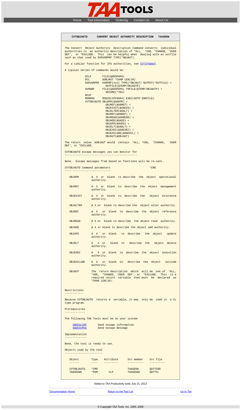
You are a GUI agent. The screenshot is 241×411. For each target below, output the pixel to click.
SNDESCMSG (80, 328)
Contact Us (141, 20)
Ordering (122, 20)
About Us (161, 20)
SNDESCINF (80, 325)
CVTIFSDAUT (148, 64)
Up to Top (186, 391)
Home (77, 20)
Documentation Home (62, 391)
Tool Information (98, 20)
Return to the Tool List (120, 391)
